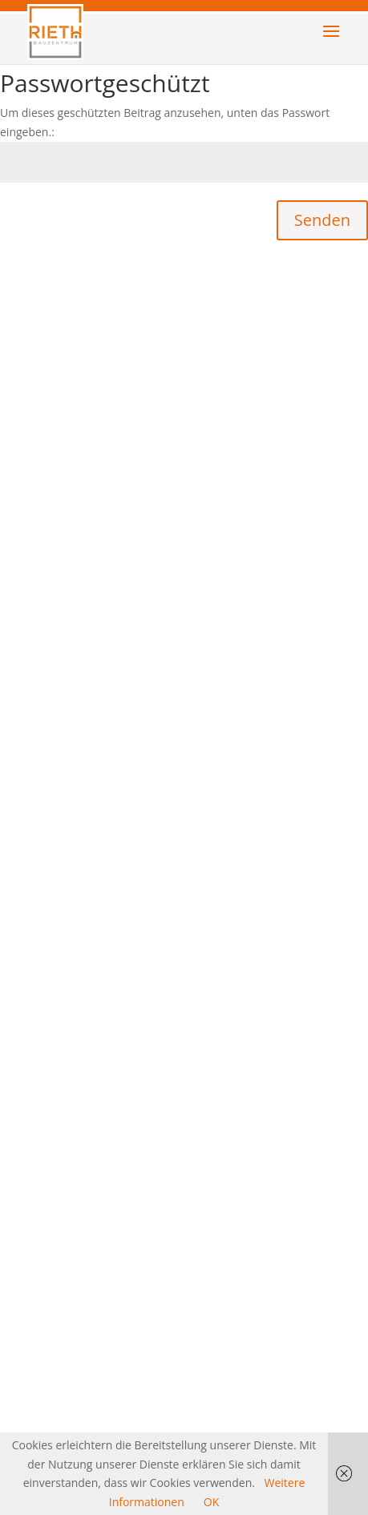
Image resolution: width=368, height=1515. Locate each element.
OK (211, 1501)
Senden (322, 220)
